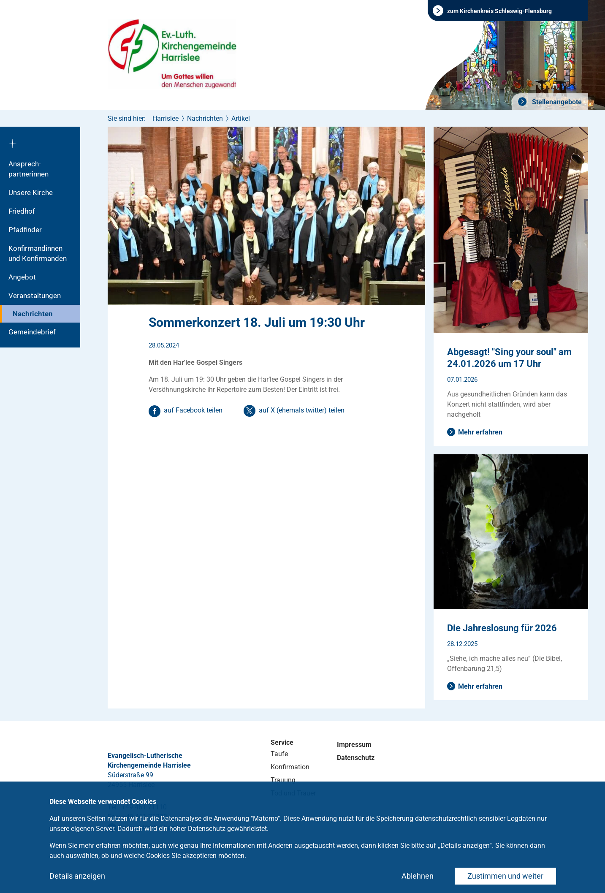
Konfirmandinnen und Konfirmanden (37, 253)
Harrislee (165, 118)
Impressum (354, 745)
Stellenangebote (556, 102)
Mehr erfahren (480, 432)
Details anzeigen (77, 875)
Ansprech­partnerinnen (28, 169)
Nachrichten (33, 313)
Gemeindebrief (32, 332)
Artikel (240, 118)
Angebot (22, 277)
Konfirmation (290, 767)
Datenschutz (355, 758)
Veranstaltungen (34, 295)
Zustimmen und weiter (505, 875)
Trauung (283, 780)
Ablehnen (418, 875)
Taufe (279, 754)
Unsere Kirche (30, 192)
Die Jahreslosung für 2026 (502, 628)
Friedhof (21, 211)
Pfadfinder (25, 229)
